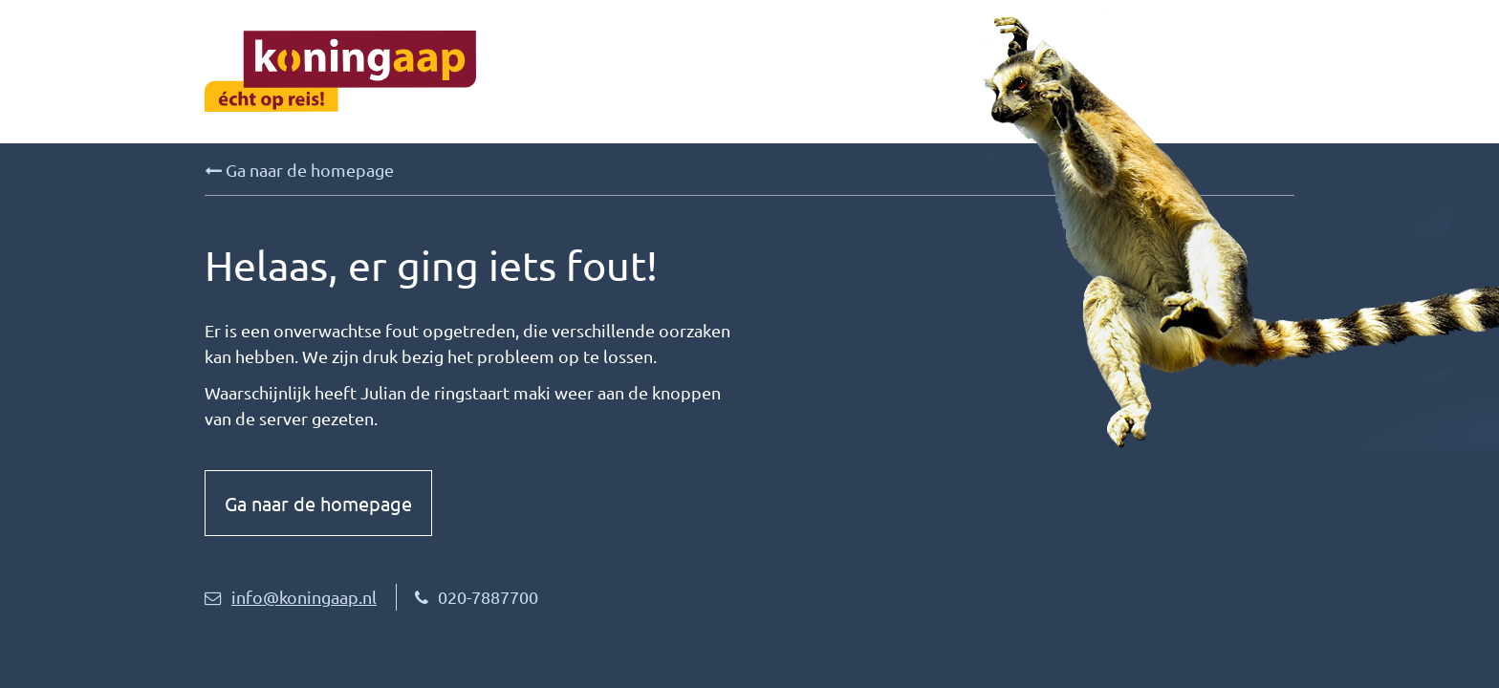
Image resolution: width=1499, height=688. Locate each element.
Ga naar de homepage (299, 170)
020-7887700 (476, 597)
